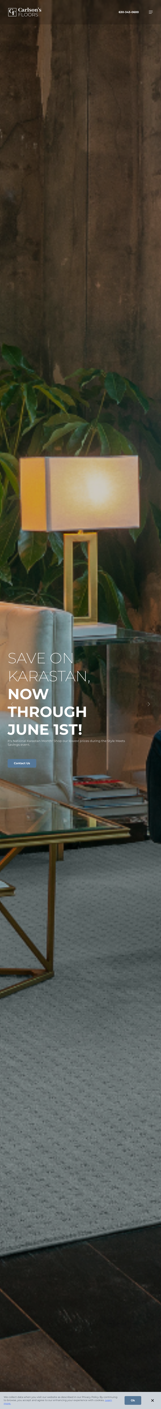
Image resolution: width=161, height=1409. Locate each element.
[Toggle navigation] (150, 12)
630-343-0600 (129, 12)
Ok (133, 1400)
